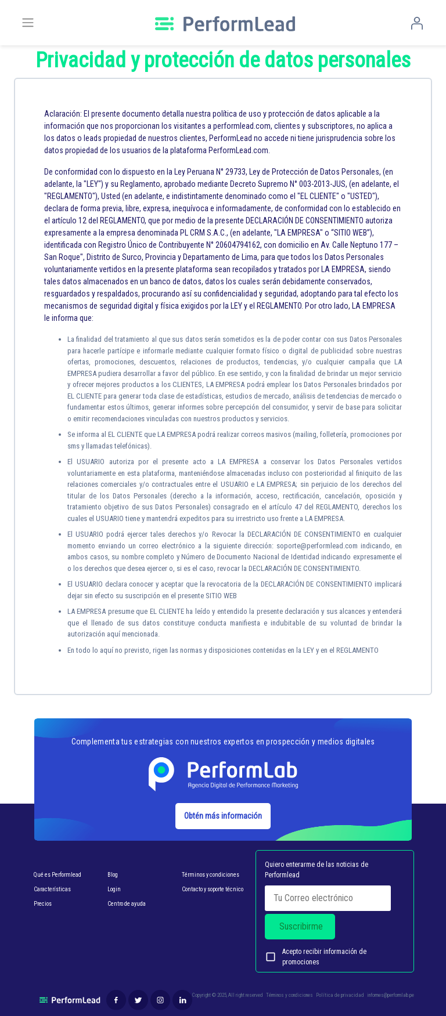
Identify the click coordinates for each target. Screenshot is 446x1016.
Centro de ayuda (126, 904)
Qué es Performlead (57, 875)
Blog (112, 875)
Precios (43, 904)
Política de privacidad (340, 995)
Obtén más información (223, 815)
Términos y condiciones (210, 875)
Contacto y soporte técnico (212, 889)
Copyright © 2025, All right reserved (227, 995)
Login (114, 889)
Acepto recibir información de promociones (315, 957)
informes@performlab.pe (390, 995)
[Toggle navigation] (28, 22)
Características (52, 889)
